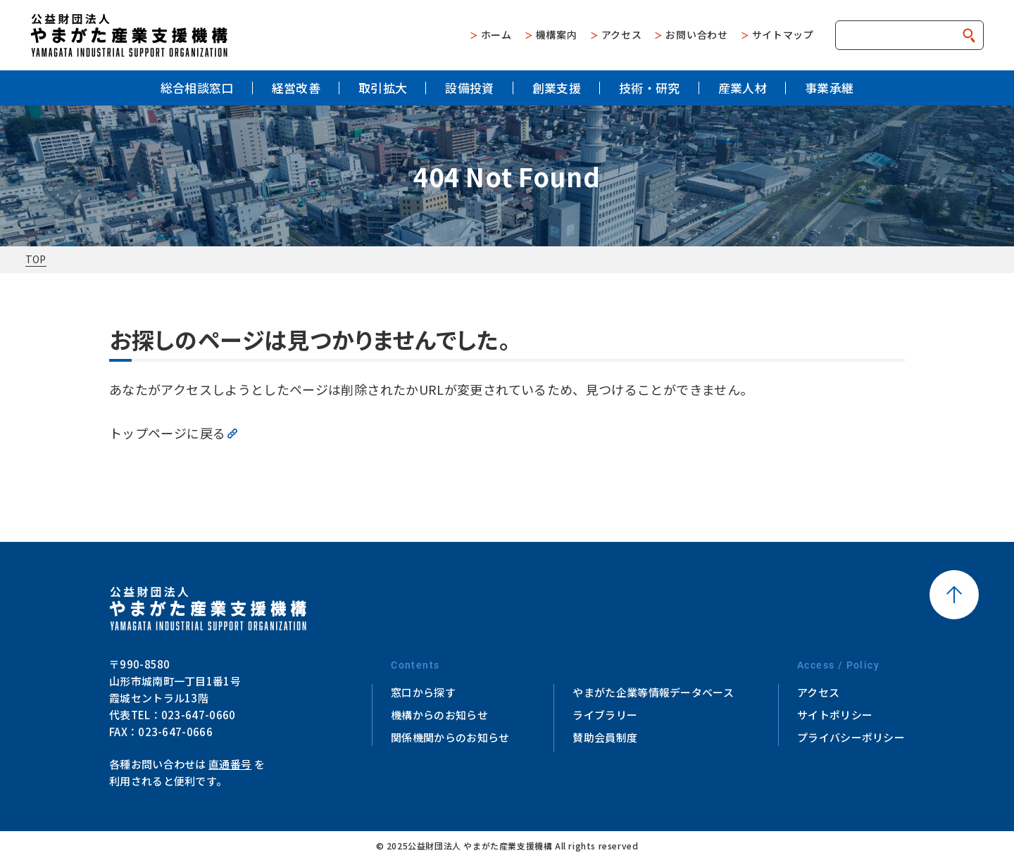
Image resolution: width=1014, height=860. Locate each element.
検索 (969, 35)
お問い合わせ (696, 34)
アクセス (621, 34)
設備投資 (469, 87)
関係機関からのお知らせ (450, 737)
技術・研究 (649, 87)
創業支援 (556, 87)
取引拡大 (382, 87)
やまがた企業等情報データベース (653, 692)
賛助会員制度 (604, 737)
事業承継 (829, 87)
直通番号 (229, 764)
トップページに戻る (167, 433)
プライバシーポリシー (851, 737)
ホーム (496, 34)
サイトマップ (783, 34)
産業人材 (742, 87)
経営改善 (296, 87)
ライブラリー (604, 714)
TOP (35, 259)
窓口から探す (423, 692)
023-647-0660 (198, 714)
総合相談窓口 (197, 87)
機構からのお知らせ (439, 714)
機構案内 (556, 34)
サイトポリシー (834, 714)
